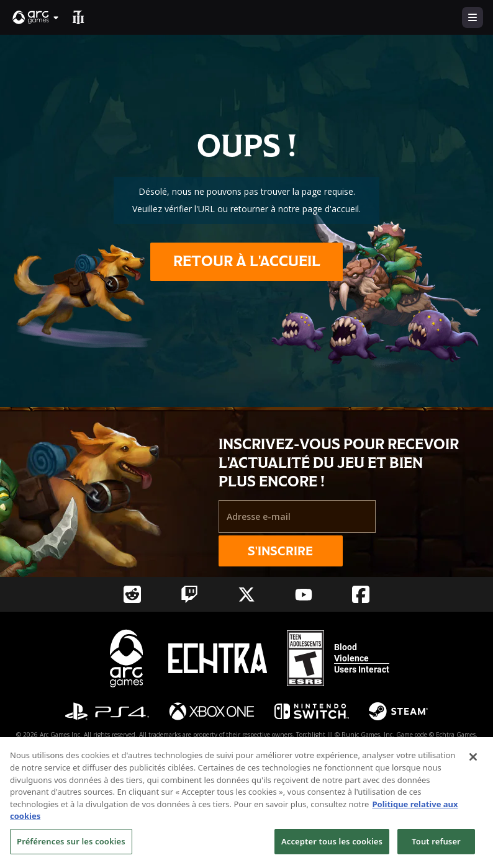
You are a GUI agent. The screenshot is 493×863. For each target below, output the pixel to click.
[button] (36, 17)
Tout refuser (436, 846)
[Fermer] (473, 763)
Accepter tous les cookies (331, 846)
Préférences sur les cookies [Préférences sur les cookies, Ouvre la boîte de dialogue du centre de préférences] (71, 846)
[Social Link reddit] (132, 594)
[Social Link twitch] (189, 594)
